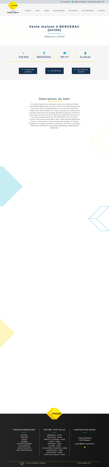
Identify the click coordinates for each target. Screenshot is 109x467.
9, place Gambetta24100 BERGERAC (84, 439)
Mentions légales (82, 463)
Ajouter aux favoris (81, 71)
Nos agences (24, 446)
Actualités (101, 10)
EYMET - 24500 (54, 441)
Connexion (65, 2)
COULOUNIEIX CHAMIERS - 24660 (54, 448)
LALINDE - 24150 (54, 446)
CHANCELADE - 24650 (54, 450)
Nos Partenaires (59, 10)
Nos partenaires (24, 444)
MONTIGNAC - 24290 (54, 452)
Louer (37, 10)
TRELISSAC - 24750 (54, 444)
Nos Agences (73, 10)
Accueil (24, 435)
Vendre (46, 10)
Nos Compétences (88, 10)
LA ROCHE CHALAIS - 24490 (54, 454)
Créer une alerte (94, 2)
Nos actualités (24, 448)
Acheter (27, 10)
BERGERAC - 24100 (54, 435)
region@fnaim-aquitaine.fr (84, 444)
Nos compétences (24, 450)
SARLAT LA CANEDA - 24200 (54, 439)
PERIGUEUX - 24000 (54, 437)
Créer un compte (79, 2)
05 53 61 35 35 (54, 71)
